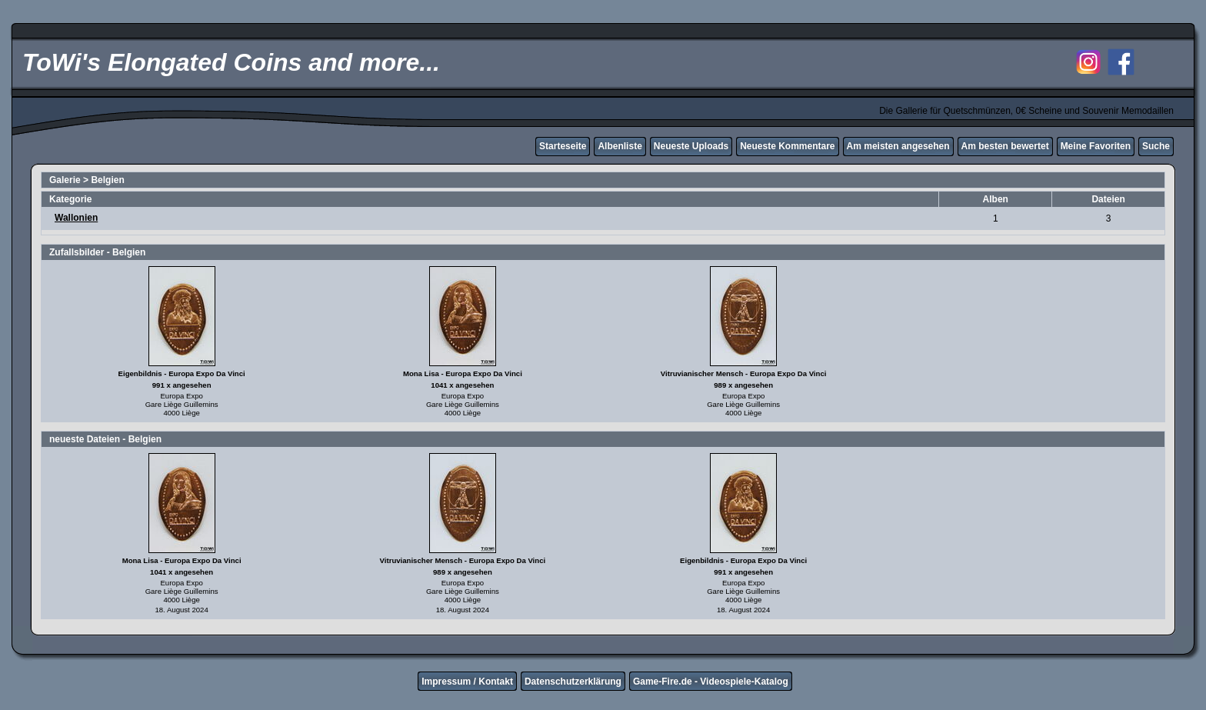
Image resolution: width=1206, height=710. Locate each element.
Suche (1156, 146)
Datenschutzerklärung (573, 681)
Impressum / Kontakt (467, 681)
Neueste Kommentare (787, 146)
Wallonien (76, 217)
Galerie (65, 180)
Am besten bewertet (1005, 146)
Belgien (107, 180)
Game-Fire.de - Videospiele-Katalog (710, 681)
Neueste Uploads (691, 146)
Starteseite (562, 146)
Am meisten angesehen (898, 146)
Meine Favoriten (1096, 146)
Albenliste (619, 146)
